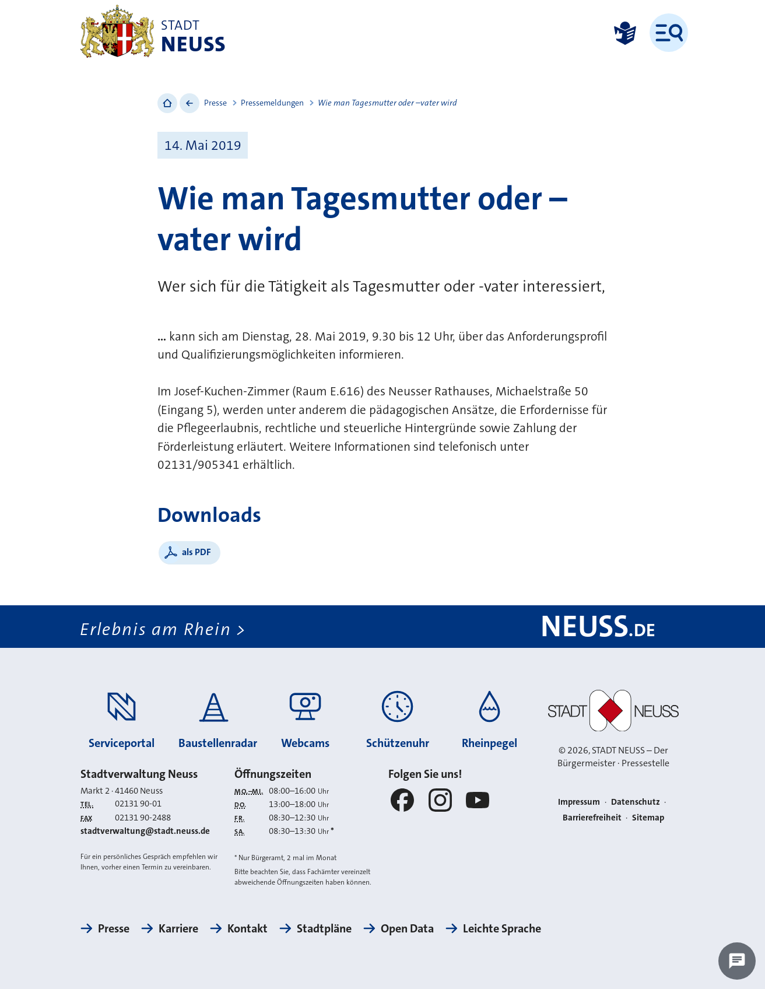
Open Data (407, 928)
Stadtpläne (324, 928)
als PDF (196, 552)
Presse (215, 102)
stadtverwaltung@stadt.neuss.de (145, 831)
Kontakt (247, 928)
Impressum (579, 802)
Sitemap (648, 817)
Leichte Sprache (502, 928)
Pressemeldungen (272, 102)
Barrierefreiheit (592, 817)
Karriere (178, 928)
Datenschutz (635, 802)
